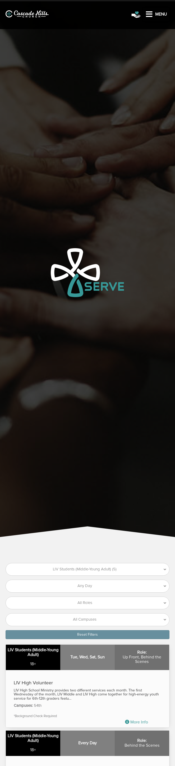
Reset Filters (87, 634)
